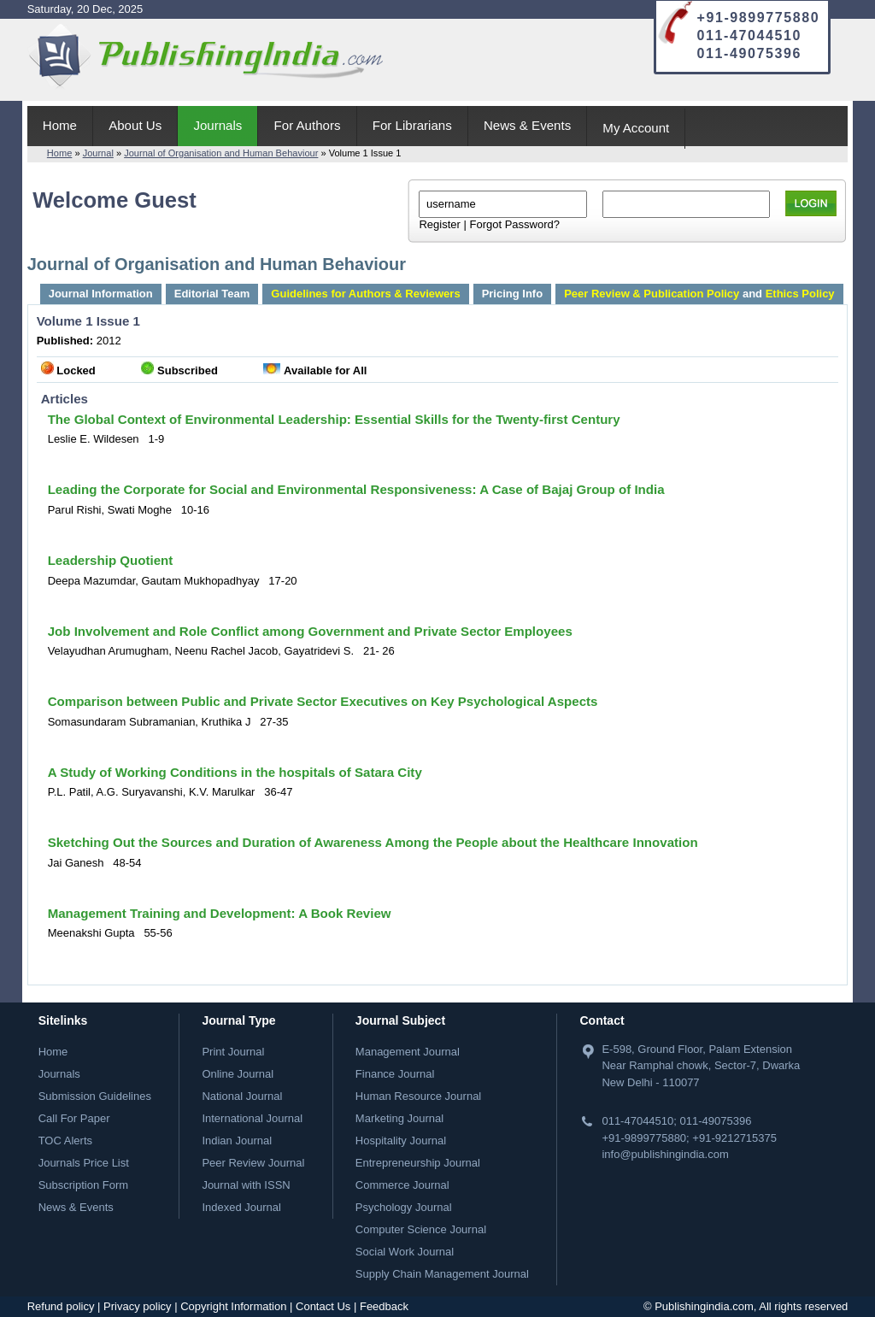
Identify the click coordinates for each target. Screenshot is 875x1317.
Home (60, 125)
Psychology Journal (403, 1207)
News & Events (527, 125)
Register (439, 224)
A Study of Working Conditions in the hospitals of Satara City (235, 772)
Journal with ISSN (246, 1185)
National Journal (242, 1096)
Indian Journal (237, 1140)
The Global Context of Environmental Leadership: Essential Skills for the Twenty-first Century (334, 419)
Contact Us (323, 1306)
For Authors (307, 125)
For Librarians (412, 125)
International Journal (252, 1118)
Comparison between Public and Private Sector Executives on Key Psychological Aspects (323, 701)
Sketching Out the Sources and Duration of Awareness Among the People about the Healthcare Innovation (373, 842)
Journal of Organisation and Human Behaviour (221, 153)
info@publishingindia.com (665, 1154)
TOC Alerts (65, 1140)
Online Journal (237, 1073)
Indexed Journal (241, 1207)
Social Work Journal (404, 1251)
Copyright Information (233, 1306)
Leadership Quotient (110, 560)
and (699, 293)
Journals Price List (83, 1162)
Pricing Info (512, 293)
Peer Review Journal (253, 1162)
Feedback (384, 1306)
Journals (217, 125)
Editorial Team (212, 293)
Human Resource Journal (418, 1096)
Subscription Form (83, 1185)
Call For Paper (74, 1118)
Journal (98, 153)
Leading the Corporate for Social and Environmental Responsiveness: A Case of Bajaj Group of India (356, 489)
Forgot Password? (514, 224)
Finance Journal (395, 1073)
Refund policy (61, 1306)
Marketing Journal (399, 1118)
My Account (635, 128)
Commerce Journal (402, 1185)
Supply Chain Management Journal (442, 1273)
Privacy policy (137, 1306)
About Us (135, 125)
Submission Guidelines (94, 1096)
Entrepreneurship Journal (417, 1162)
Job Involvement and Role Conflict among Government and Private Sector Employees (310, 631)
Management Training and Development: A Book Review (219, 913)
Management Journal (407, 1051)
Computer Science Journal (420, 1229)
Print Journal (233, 1051)
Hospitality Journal (400, 1140)
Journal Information (101, 293)
